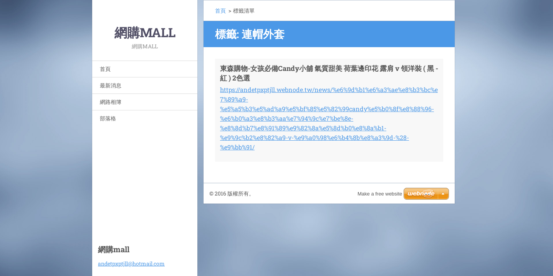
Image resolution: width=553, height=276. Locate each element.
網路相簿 (110, 101)
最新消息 (110, 85)
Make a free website (380, 194)
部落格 (108, 118)
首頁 (105, 68)
